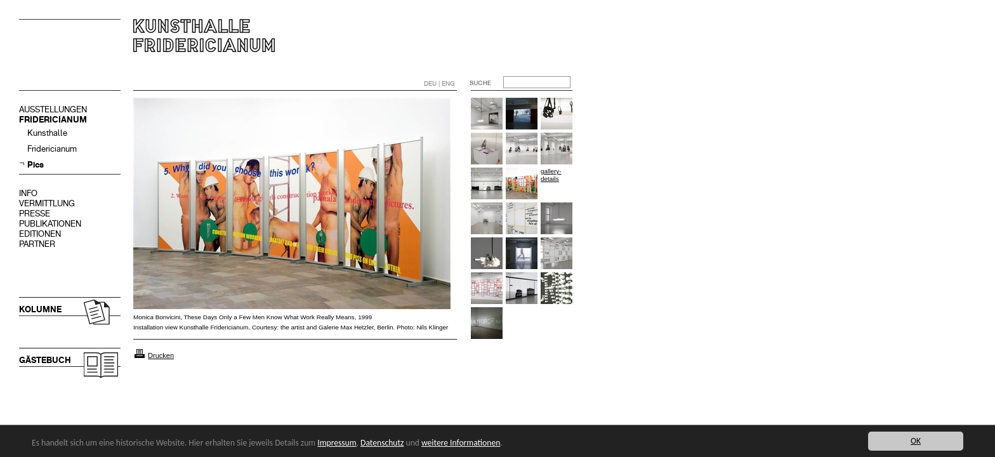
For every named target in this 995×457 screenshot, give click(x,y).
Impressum (336, 442)
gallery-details (551, 175)
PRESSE (34, 213)
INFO (28, 193)
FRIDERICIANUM (53, 119)
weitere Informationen (460, 442)
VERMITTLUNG (47, 203)
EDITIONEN (40, 234)
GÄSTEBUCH (45, 360)
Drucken (161, 355)
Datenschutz (382, 442)
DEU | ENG (439, 83)
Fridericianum (52, 149)
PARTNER (37, 244)
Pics (35, 164)
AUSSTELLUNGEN (53, 109)
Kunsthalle (47, 133)
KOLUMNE (40, 309)
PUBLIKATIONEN (50, 223)
